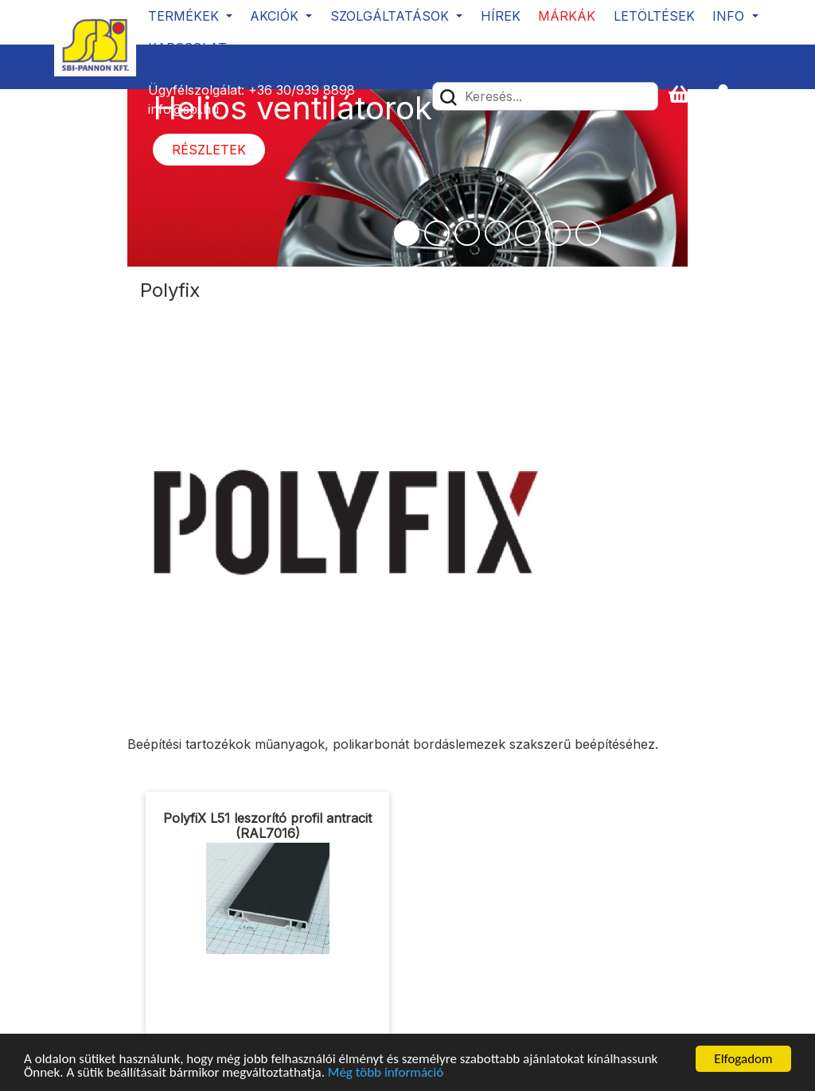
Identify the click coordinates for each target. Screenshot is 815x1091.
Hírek (501, 16)
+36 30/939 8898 (301, 90)
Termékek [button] (185, 16)
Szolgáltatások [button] (391, 16)
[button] (730, 95)
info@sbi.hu (183, 109)
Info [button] (730, 16)
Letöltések (654, 16)
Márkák (566, 16)
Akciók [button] (276, 16)
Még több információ (385, 1074)
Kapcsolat (187, 48)
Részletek (209, 150)
